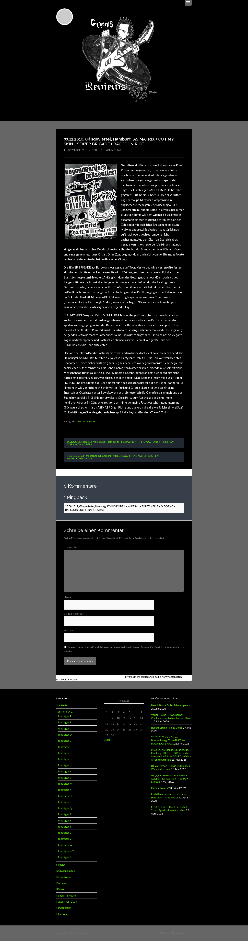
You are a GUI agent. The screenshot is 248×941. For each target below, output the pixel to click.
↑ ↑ (190, 933)
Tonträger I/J (65, 765)
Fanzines (61, 883)
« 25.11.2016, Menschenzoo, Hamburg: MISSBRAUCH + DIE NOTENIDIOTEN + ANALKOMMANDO (114, 457)
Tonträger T (64, 826)
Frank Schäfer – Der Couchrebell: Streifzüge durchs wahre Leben (169, 808)
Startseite (61, 705)
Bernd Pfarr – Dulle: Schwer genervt (171, 705)
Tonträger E (64, 740)
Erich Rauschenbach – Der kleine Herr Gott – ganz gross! (169, 795)
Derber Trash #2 (160, 787)
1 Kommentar (113, 150)
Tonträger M (65, 783)
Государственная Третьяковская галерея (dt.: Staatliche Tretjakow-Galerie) (170, 778)
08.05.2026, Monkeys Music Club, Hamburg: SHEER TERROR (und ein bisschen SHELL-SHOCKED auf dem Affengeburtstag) (171, 754)
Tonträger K (64, 771)
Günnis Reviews (84, 933)
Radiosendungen (65, 870)
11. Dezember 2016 (76, 150)
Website (69, 630)
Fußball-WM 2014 (66, 901)
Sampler (60, 864)
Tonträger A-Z (64, 711)
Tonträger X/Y (66, 851)
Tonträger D (65, 734)
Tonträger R (64, 814)
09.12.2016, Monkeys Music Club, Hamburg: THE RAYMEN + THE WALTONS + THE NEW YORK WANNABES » (120, 443)
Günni (96, 150)
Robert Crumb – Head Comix (166, 727)
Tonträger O (65, 795)
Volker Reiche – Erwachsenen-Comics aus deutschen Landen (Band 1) (171, 718)
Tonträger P (64, 802)
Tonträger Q (65, 808)
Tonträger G (65, 752)
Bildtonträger (64, 876)
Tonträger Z (64, 857)
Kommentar (71, 547)
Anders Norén (179, 933)
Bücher (60, 889)
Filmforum (61, 913)
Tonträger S (64, 820)
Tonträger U (64, 832)
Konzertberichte (87, 421)
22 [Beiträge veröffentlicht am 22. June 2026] (106, 729)
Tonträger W (65, 844)
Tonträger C (64, 728)
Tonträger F (64, 746)
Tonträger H (65, 759)
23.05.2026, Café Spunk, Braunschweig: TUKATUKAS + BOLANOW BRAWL (168, 740)
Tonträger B (64, 722)
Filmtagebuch (63, 907)
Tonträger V (64, 838)
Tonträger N (65, 789)
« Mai (107, 739)
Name (68, 597)
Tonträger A (64, 716)
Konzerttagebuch (66, 895)
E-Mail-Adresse (74, 613)
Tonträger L (64, 777)
